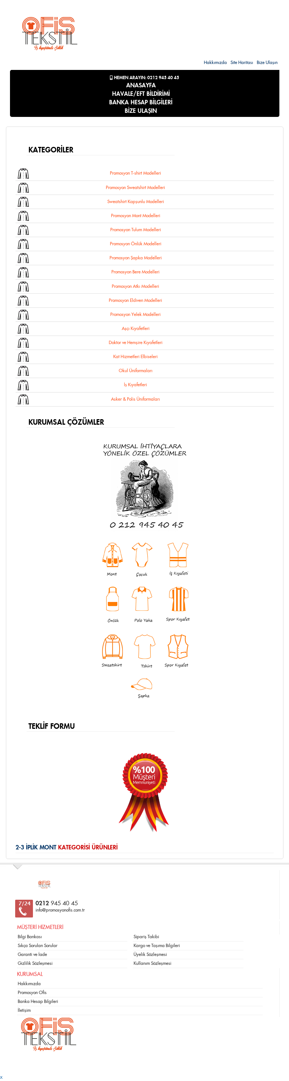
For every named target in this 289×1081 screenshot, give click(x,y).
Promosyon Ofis (32, 992)
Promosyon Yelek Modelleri (135, 314)
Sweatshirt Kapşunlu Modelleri (135, 201)
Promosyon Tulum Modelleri (135, 230)
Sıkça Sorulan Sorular (37, 945)
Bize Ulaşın (267, 62)
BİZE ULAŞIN (141, 111)
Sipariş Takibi (146, 936)
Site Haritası (242, 62)
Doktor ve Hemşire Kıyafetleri (135, 342)
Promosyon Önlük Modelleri (135, 244)
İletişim (24, 1010)
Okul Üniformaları (135, 370)
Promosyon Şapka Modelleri (136, 258)
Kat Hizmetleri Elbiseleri (135, 356)
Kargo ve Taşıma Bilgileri (157, 945)
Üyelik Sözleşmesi (150, 954)
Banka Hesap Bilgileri (38, 1001)
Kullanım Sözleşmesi (152, 963)
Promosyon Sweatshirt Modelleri (135, 187)
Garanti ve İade (32, 954)
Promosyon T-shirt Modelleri (135, 173)
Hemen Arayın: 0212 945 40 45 (144, 77)
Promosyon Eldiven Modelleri (135, 300)
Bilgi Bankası (30, 936)
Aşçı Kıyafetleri (135, 328)
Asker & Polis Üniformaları (135, 399)
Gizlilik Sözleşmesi (35, 963)
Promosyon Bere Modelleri (135, 272)
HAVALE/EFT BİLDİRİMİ (141, 94)
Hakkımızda (215, 62)
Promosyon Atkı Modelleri (135, 286)
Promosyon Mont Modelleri (135, 215)
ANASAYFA (141, 85)
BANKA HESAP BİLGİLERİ (140, 102)
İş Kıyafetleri (135, 385)
